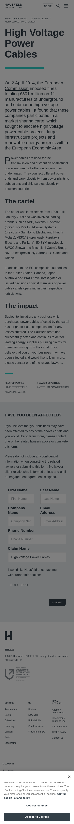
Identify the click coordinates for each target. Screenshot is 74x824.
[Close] (69, 780)
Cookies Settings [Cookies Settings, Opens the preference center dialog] (37, 809)
